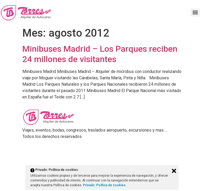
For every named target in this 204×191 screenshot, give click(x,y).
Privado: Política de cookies (104, 185)
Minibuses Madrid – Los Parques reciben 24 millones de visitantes (99, 54)
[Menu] (195, 12)
